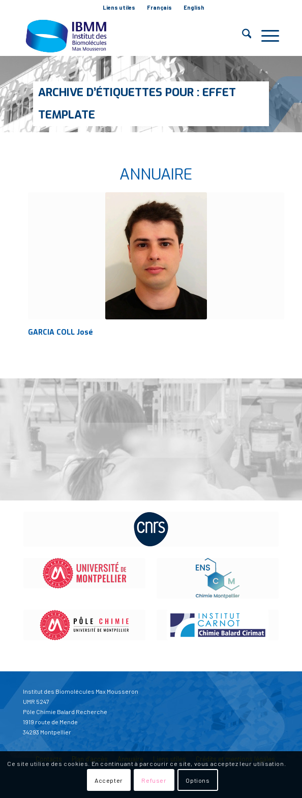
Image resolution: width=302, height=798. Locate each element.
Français (159, 7)
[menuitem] (119, 7)
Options (197, 780)
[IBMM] (125, 35)
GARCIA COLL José (60, 332)
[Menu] (265, 35)
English (194, 7)
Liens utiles (119, 7)
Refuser (153, 780)
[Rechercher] (242, 35)
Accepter (109, 780)
